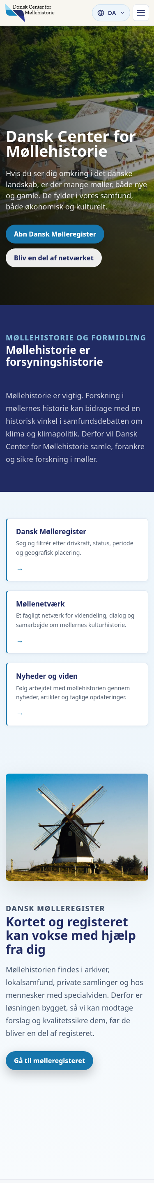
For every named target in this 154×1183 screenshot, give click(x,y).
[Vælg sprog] (111, 12)
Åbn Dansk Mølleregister (55, 234)
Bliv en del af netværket (54, 257)
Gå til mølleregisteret (49, 1060)
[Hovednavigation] (141, 13)
